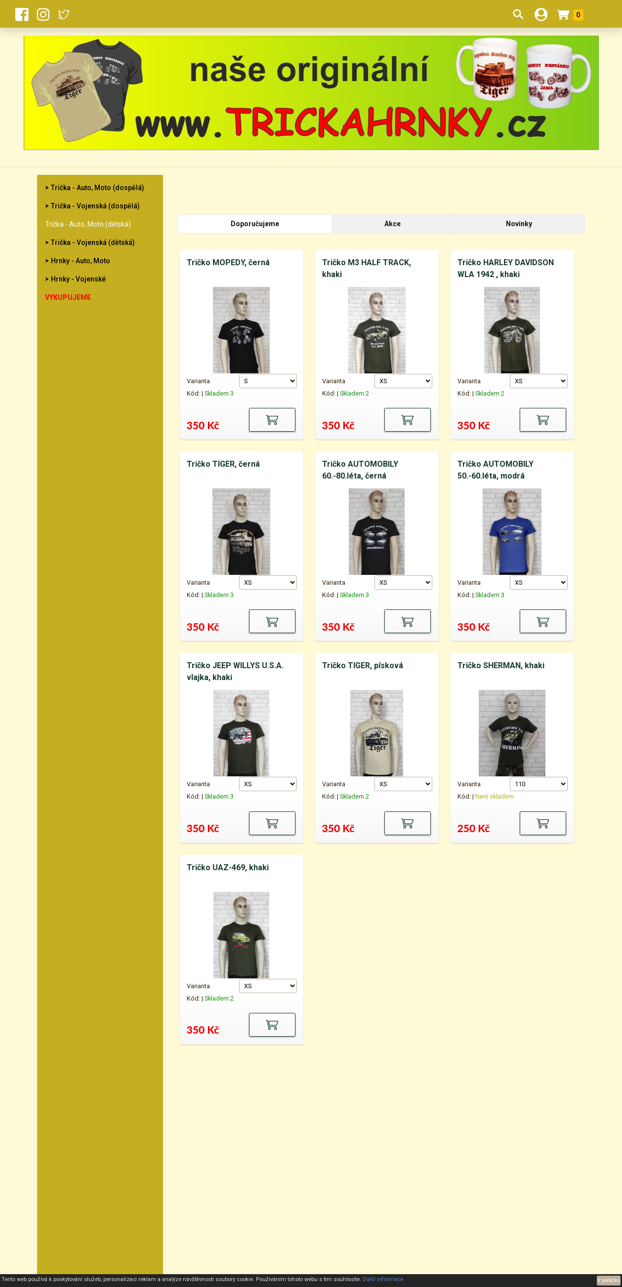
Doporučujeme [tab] (255, 224)
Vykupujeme (68, 297)
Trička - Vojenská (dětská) (93, 242)
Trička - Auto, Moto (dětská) (88, 224)
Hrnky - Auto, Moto (80, 261)
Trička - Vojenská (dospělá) (95, 206)
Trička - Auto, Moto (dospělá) (97, 188)
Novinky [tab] (519, 224)
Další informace (383, 1279)
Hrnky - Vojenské (78, 279)
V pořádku (608, 1280)
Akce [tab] (392, 224)
